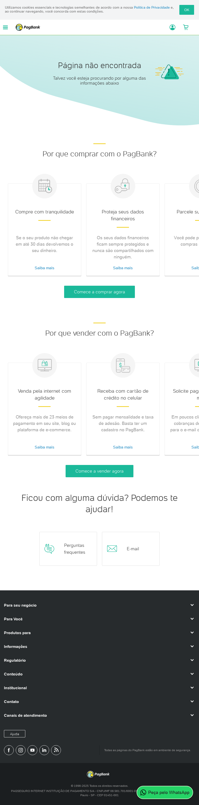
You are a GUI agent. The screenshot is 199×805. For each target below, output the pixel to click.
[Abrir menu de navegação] (5, 27)
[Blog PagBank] (56, 750)
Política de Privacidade (152, 7)
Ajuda (14, 734)
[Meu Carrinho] (185, 27)
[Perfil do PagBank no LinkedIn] (44, 750)
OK (186, 10)
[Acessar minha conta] (170, 27)
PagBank (90, 27)
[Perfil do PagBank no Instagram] (20, 750)
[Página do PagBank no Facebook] (9, 750)
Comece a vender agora (99, 471)
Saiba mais (44, 267)
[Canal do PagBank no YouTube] (32, 750)
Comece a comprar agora (99, 292)
